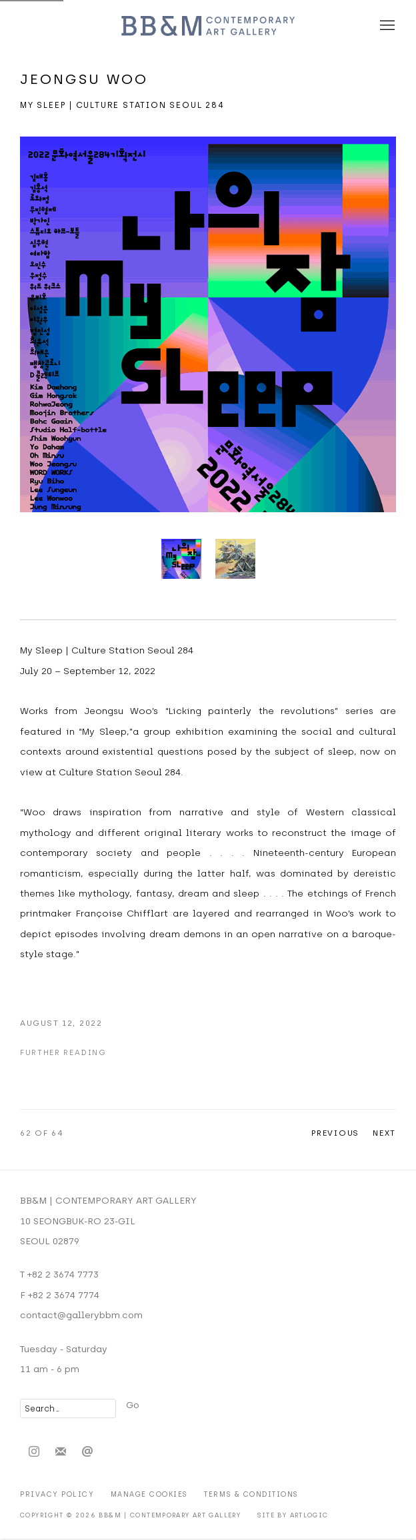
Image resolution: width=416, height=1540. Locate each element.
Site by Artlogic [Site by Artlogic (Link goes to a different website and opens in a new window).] (293, 1515)
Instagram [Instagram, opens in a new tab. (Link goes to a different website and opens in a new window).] (34, 1452)
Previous (335, 1133)
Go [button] (132, 1404)
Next (384, 1133)
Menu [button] (386, 26)
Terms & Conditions (251, 1494)
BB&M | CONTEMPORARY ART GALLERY (208, 26)
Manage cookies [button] (149, 1494)
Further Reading (63, 1052)
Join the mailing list (61, 1452)
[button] (181, 559)
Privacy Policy (57, 1494)
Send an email (87, 1452)
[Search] (68, 1408)
